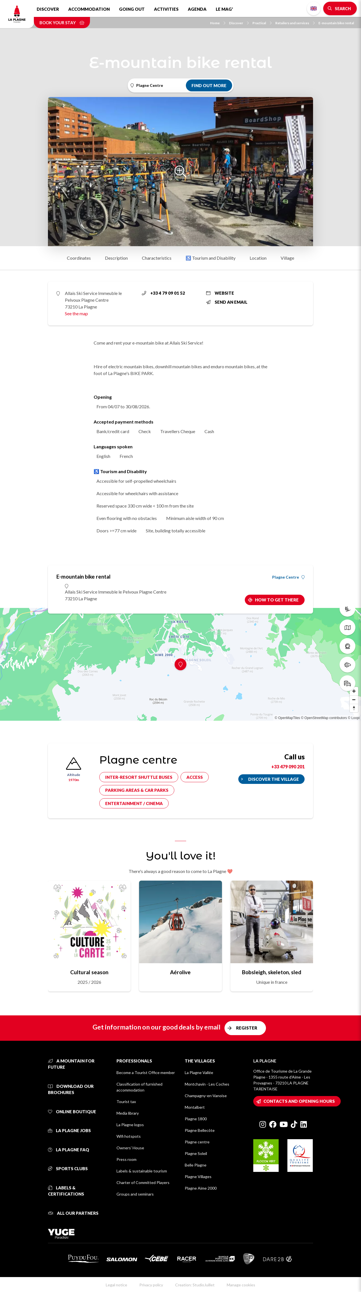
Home (217, 23)
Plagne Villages (198, 1176)
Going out (132, 9)
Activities (166, 9)
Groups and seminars (135, 1194)
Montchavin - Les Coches (207, 1084)
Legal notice (116, 1284)
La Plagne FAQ (68, 1149)
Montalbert (195, 1107)
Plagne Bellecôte (200, 1130)
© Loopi (354, 718)
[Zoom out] (354, 699)
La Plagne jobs (69, 1130)
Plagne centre (197, 1141)
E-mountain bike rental (336, 23)
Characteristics (156, 258)
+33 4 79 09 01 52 (163, 293)
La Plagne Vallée (199, 1072)
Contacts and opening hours (299, 1101)
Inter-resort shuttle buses (138, 777)
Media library (127, 1113)
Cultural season (89, 972)
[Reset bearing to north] (354, 708)
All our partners (73, 1213)
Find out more (208, 85)
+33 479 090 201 (288, 766)
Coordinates (79, 258)
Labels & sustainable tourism (141, 1170)
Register (246, 1027)
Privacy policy (151, 1284)
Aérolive (180, 972)
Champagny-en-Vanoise (206, 1095)
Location (258, 258)
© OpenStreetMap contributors (324, 718)
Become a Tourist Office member (145, 1072)
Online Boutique (72, 1111)
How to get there (277, 599)
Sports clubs (68, 1168)
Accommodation (89, 9)
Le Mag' (224, 9)
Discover (48, 9)
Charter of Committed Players (143, 1182)
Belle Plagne (195, 1165)
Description (116, 258)
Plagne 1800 (196, 1118)
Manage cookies (241, 1284)
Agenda (197, 9)
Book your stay (61, 22)
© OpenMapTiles (287, 718)
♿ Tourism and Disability (210, 258)
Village (287, 258)
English (314, 8)
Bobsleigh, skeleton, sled (271, 972)
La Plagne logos (130, 1124)
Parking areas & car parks (136, 790)
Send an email (226, 302)
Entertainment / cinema (134, 803)
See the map (76, 313)
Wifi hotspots (128, 1136)
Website (220, 293)
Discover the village (273, 779)
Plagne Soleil (196, 1153)
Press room (126, 1159)
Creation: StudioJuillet (195, 1284)
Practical (262, 23)
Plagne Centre (288, 577)
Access (194, 777)
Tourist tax (126, 1101)
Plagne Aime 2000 (201, 1188)
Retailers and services (295, 23)
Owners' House (130, 1147)
